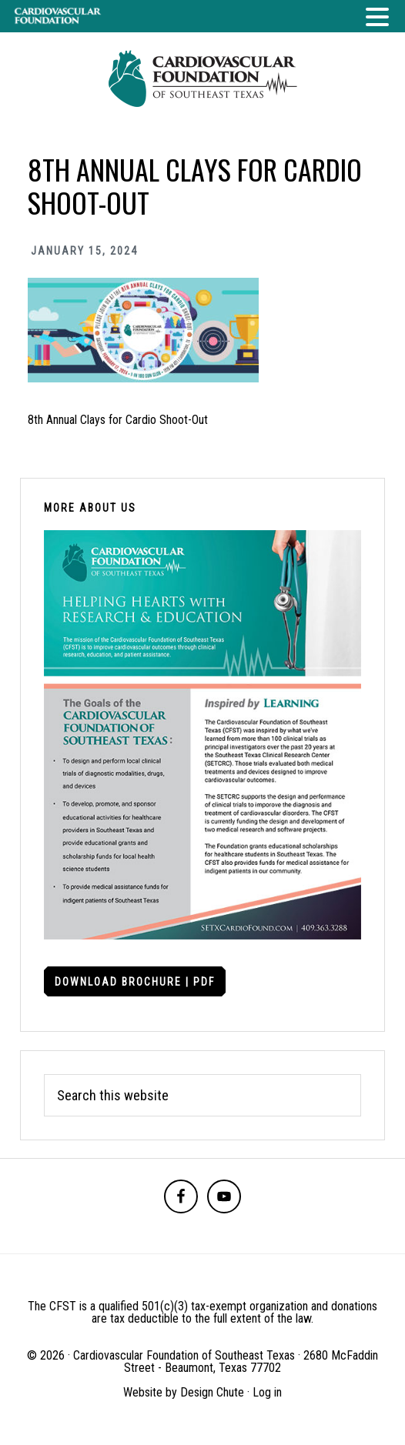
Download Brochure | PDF (135, 982)
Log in (267, 1392)
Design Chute (212, 1392)
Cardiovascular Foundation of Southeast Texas (202, 78)
